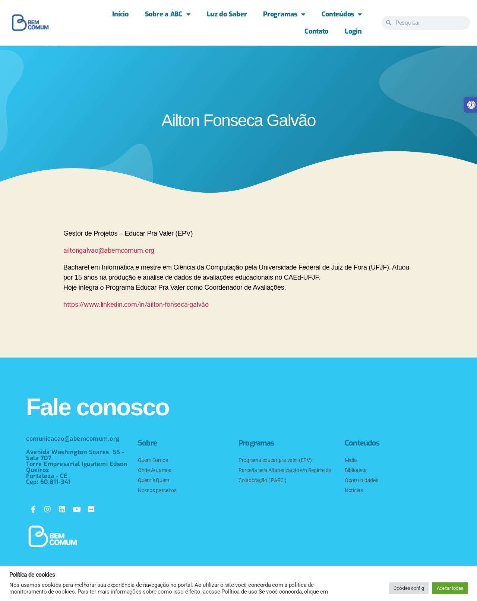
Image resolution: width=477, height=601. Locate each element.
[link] (30, 22)
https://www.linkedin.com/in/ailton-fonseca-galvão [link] (136, 304)
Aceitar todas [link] (450, 588)
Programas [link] (284, 14)
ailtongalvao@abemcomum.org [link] (108, 250)
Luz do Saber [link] (227, 14)
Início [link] (120, 14)
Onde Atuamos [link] (154, 470)
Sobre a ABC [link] (167, 14)
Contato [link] (316, 31)
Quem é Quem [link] (153, 480)
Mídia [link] (351, 460)
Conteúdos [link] (342, 14)
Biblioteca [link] (355, 470)
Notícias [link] (354, 490)
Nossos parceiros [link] (157, 490)
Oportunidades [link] (361, 480)
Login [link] (353, 31)
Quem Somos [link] (153, 460)
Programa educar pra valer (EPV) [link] (275, 460)
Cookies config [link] (409, 588)
